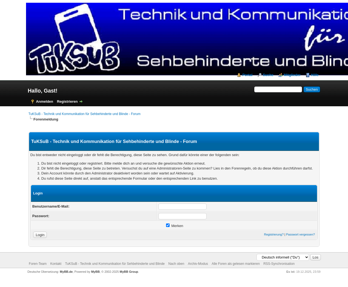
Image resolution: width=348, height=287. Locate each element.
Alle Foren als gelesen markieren (235, 264)
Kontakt (55, 264)
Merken (174, 226)
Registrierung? (274, 234)
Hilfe (315, 75)
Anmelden (44, 101)
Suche (268, 75)
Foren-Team (38, 264)
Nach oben (176, 264)
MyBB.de (66, 271)
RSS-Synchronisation (279, 264)
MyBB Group (129, 271)
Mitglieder (292, 75)
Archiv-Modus (198, 264)
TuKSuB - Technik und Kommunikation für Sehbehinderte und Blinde (115, 264)
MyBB (95, 271)
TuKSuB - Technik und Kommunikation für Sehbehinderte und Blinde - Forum (84, 114)
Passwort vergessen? (300, 234)
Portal (247, 75)
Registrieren (67, 101)
